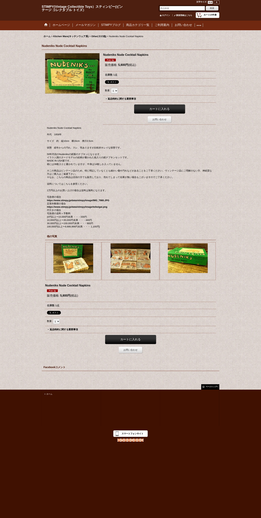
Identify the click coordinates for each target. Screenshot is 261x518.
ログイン (166, 15)
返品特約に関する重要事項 (122, 98)
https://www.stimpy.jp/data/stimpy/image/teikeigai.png (77, 206)
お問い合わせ (159, 119)
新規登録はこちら (184, 15)
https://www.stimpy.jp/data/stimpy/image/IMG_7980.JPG (78, 200)
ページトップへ (212, 387)
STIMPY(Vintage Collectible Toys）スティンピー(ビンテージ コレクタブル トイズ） (82, 8)
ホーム (49, 394)
